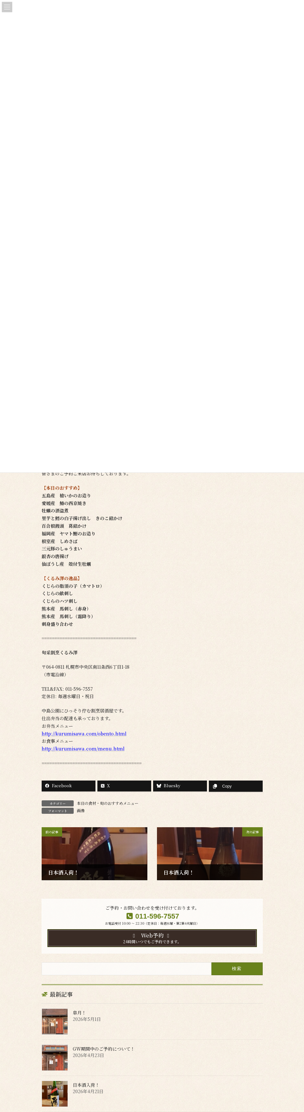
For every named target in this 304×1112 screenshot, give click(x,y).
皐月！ (79, 1012)
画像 (81, 810)
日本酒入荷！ (86, 1085)
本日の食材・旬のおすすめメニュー (107, 803)
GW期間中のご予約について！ (104, 1049)
